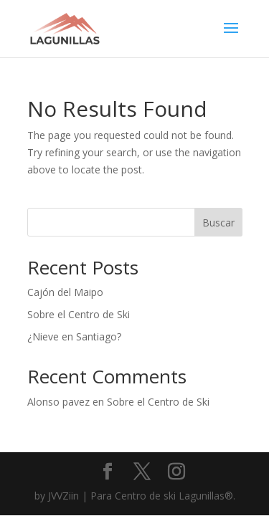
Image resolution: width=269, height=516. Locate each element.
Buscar (218, 222)
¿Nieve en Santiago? (74, 336)
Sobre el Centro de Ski (78, 314)
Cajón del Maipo (65, 292)
